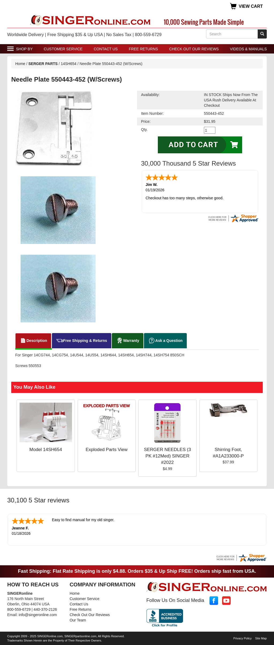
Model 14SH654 (45, 449)
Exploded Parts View (107, 449)
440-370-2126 (45, 609)
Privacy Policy (242, 637)
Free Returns (143, 49)
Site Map (261, 637)
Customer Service (63, 49)
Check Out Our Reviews (194, 49)
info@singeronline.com (38, 614)
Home (20, 64)
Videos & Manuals (248, 49)
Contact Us (106, 49)
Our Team (78, 619)
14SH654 (68, 64)
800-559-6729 (19, 609)
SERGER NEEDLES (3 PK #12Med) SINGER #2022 (167, 456)
